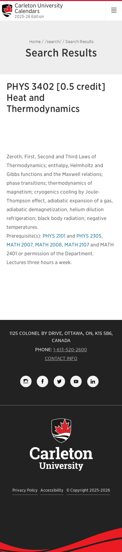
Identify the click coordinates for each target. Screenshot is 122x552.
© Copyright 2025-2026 (88, 490)
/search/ (53, 41)
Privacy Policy (25, 490)
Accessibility (51, 490)
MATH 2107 (76, 245)
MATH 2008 (48, 245)
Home (35, 41)
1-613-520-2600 (70, 349)
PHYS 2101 (54, 236)
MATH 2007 (20, 245)
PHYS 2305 (89, 236)
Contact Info (61, 358)
